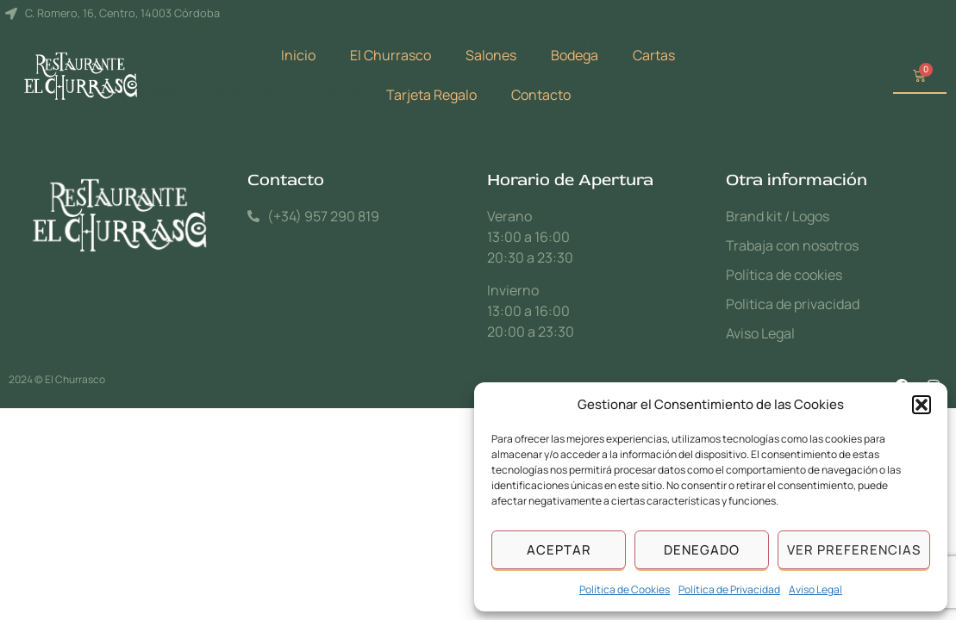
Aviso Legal (815, 589)
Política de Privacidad (729, 589)
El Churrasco (390, 55)
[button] (921, 404)
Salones (491, 55)
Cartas (654, 55)
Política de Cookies (624, 589)
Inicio (298, 55)
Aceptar (559, 550)
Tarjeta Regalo (431, 94)
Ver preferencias (854, 550)
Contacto (541, 94)
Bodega (574, 55)
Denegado (702, 550)
